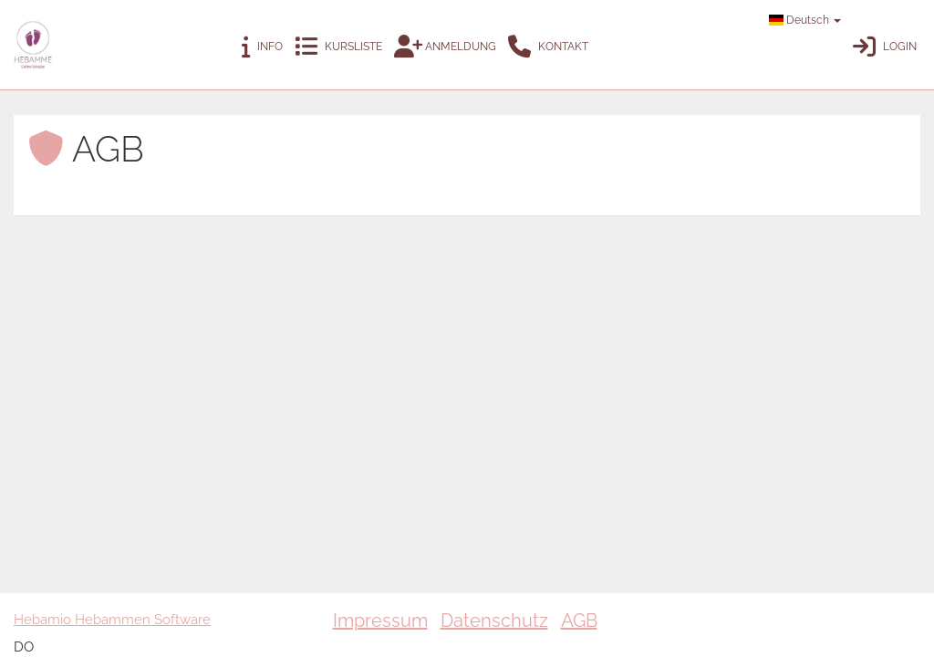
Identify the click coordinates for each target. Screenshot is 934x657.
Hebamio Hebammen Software (112, 619)
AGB (579, 620)
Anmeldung (445, 47)
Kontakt (548, 47)
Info (262, 47)
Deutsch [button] (805, 20)
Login (885, 47)
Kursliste (338, 47)
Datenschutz (494, 620)
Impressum (380, 620)
